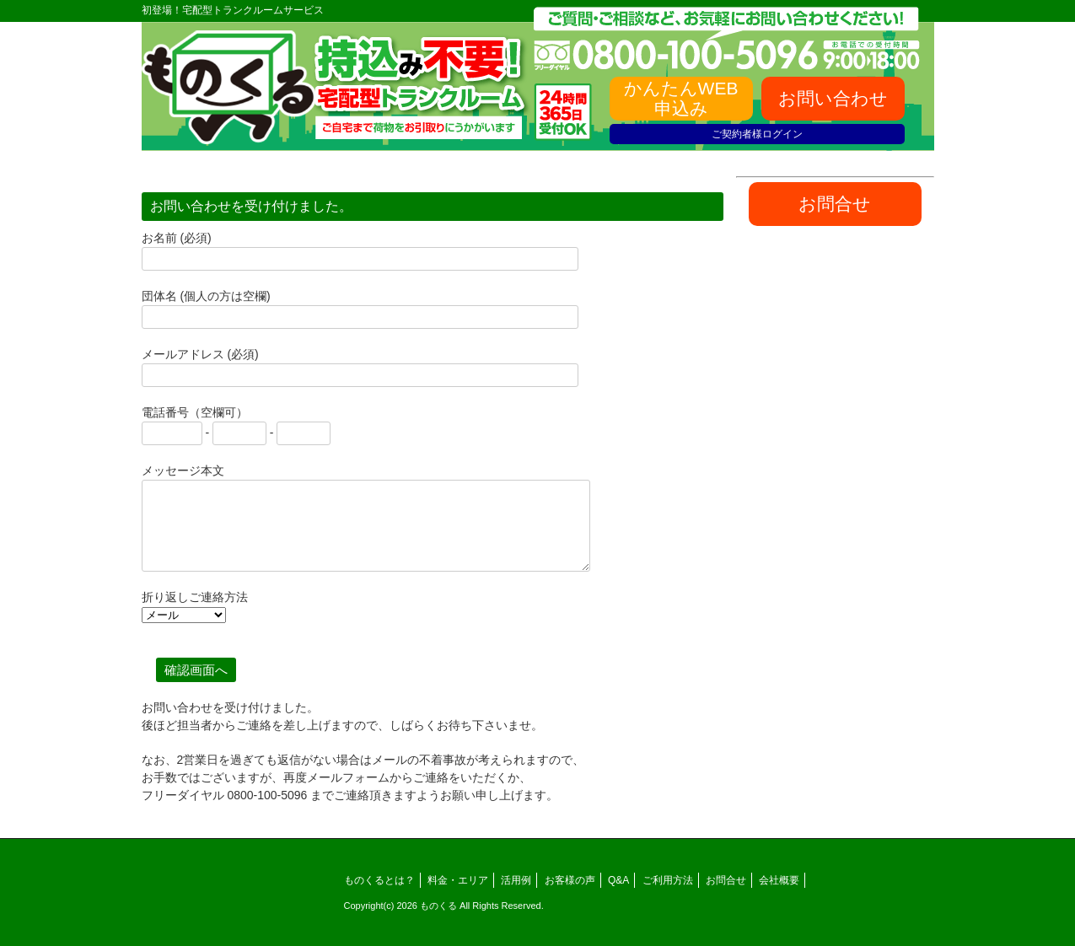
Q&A (618, 880)
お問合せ (726, 880)
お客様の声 (570, 880)
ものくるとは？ (379, 880)
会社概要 (779, 880)
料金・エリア (457, 880)
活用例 (516, 880)
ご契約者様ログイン (757, 134)
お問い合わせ (833, 98)
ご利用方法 (667, 880)
